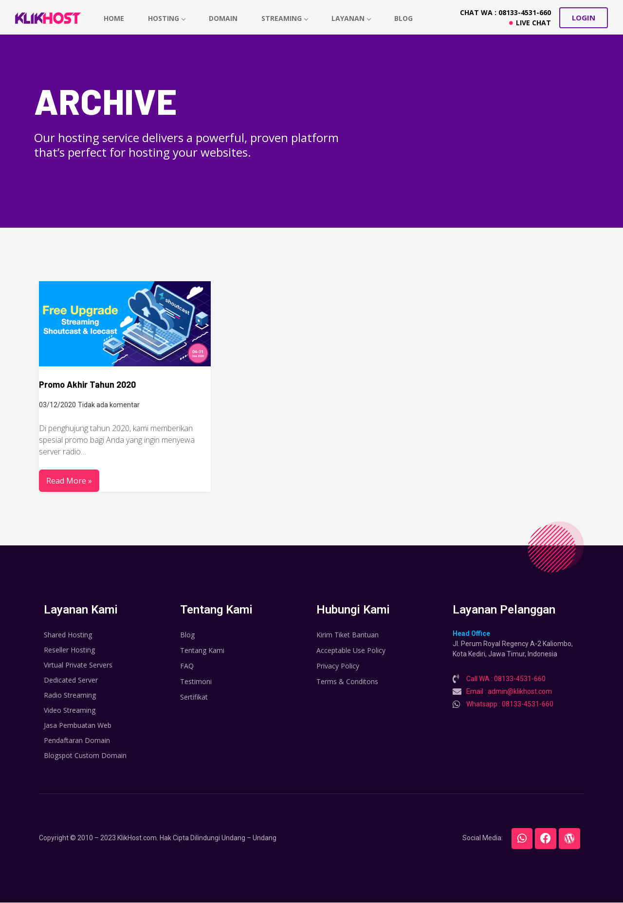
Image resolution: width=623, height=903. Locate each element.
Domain (224, 18)
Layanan (353, 18)
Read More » (69, 480)
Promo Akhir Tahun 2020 (87, 384)
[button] (583, 17)
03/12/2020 (57, 405)
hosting (167, 18)
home (114, 18)
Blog (406, 18)
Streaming (286, 18)
